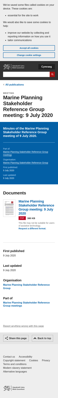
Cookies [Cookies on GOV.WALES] (33, 360)
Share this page (18, 338)
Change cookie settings (29, 55)
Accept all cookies (28, 48)
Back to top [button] (44, 338)
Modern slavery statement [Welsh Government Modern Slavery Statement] (17, 368)
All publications (14, 84)
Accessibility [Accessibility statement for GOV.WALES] (25, 356)
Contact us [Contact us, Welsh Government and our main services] (9, 356)
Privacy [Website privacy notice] (46, 360)
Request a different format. (32, 228)
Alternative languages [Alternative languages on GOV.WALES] (15, 371)
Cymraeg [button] (46, 66)
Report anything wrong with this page (23, 326)
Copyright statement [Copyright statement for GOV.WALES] (14, 360)
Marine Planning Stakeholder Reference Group (25, 162)
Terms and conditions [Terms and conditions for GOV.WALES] (14, 364)
